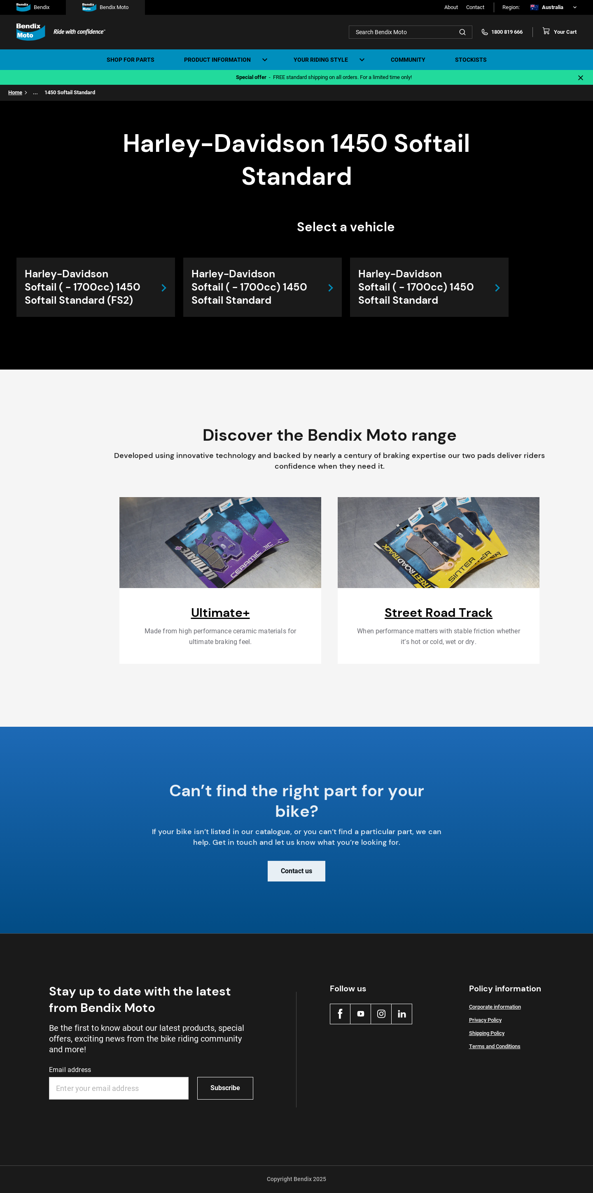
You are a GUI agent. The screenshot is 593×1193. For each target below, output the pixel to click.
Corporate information (495, 1007)
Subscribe (225, 1088)
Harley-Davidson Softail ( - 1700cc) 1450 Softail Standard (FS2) (82, 287)
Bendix (32, 7)
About (451, 7)
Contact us (296, 877)
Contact (475, 7)
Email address (70, 1070)
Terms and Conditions (495, 1046)
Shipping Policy (486, 1033)
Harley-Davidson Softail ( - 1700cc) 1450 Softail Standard (249, 287)
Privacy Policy (485, 1020)
